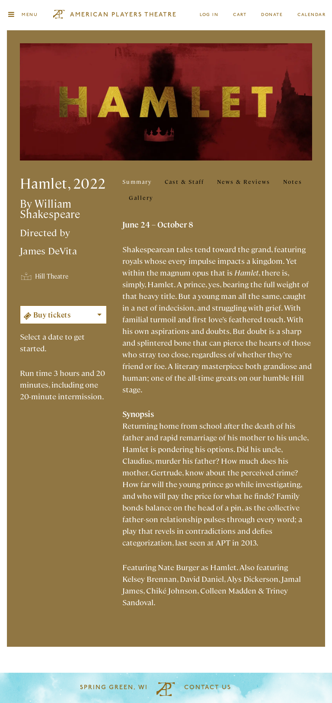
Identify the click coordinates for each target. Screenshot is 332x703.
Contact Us (207, 687)
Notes (292, 181)
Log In (209, 15)
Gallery (141, 197)
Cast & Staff (184, 181)
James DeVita (48, 250)
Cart (239, 15)
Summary (137, 181)
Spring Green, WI (114, 687)
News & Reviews (243, 181)
